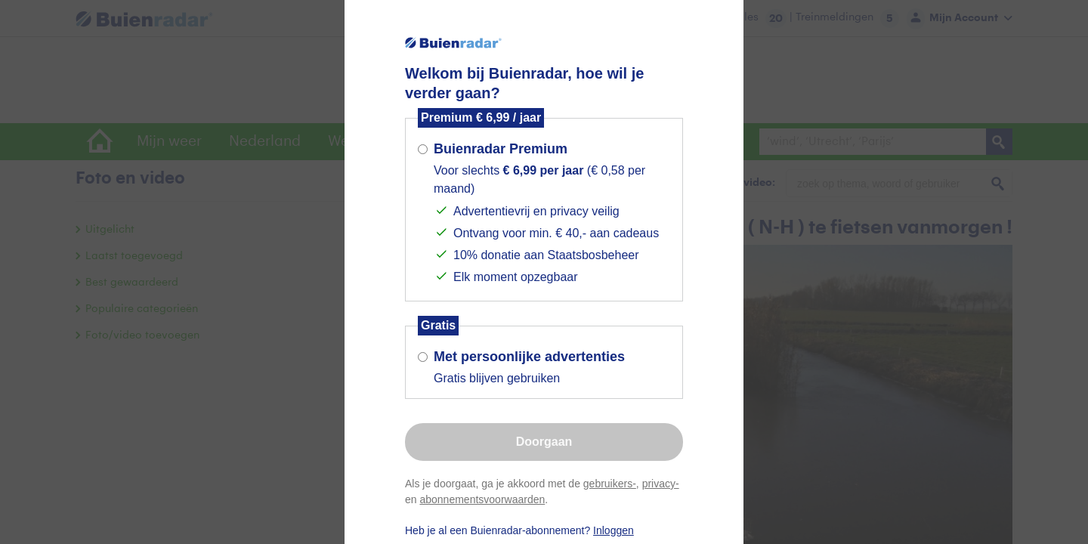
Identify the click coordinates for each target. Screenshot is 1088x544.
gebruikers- (609, 484)
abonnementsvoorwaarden (482, 499)
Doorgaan (544, 441)
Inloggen (613, 530)
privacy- (660, 484)
